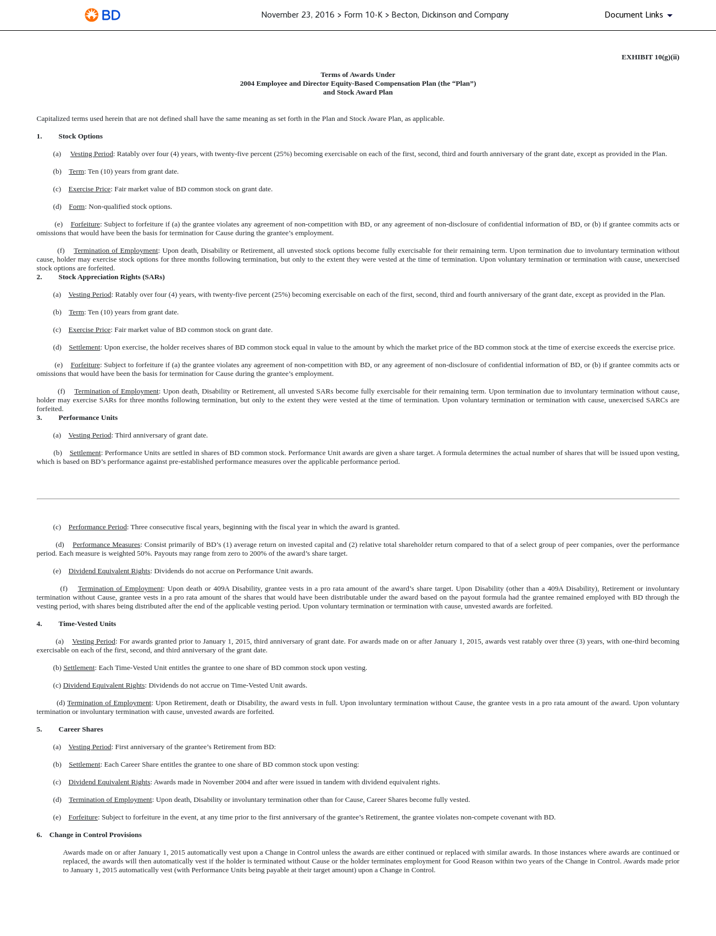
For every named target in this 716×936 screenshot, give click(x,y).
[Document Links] (640, 15)
